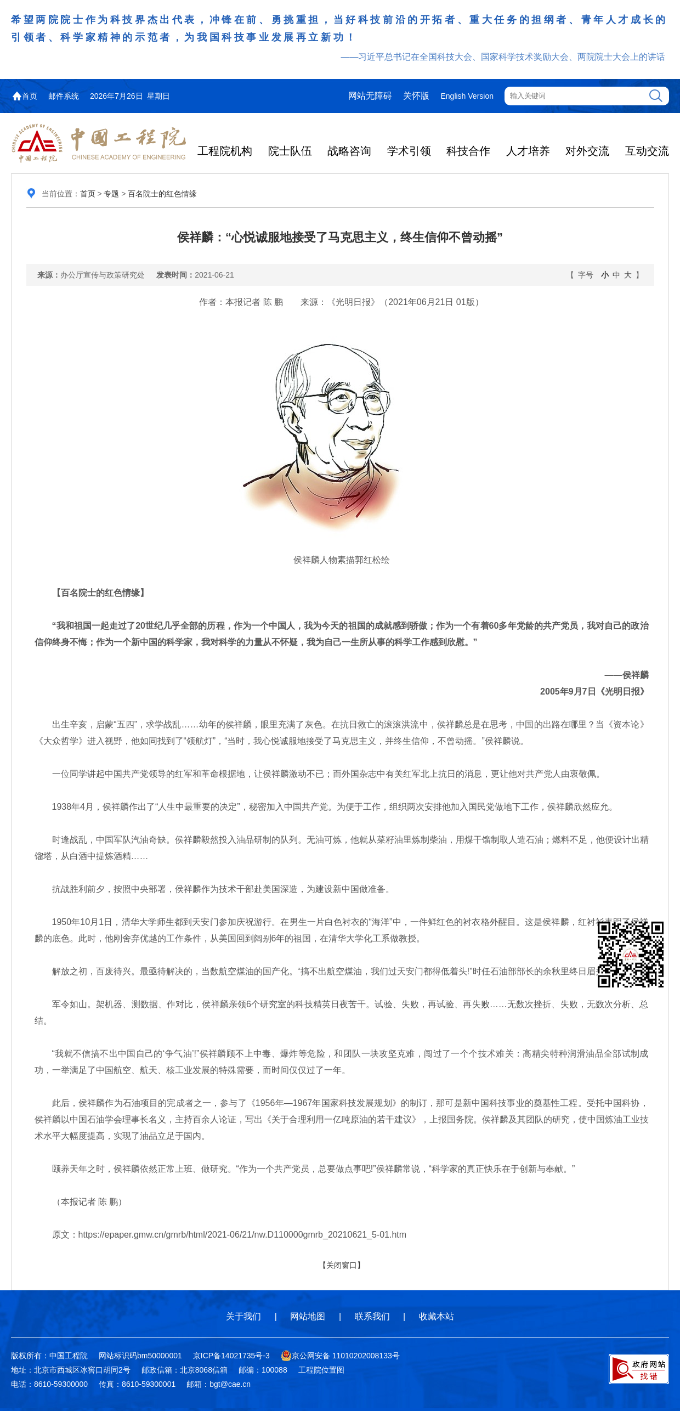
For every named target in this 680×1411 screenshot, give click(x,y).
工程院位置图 (321, 1369)
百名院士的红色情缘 (162, 193)
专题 (111, 193)
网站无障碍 (370, 95)
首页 (29, 96)
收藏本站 (436, 1316)
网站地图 (307, 1316)
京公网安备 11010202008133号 (340, 1355)
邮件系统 (63, 96)
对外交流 (587, 151)
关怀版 (416, 95)
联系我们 (372, 1316)
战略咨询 (349, 151)
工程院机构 (224, 151)
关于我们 (243, 1316)
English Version (467, 96)
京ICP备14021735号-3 (231, 1355)
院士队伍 (290, 151)
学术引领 (409, 151)
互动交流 (647, 151)
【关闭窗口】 (342, 1265)
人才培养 (528, 151)
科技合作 (468, 151)
